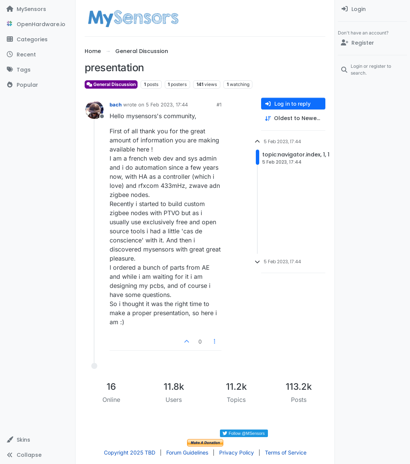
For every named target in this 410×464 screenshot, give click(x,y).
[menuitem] (372, 9)
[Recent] (37, 54)
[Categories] (37, 39)
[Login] (372, 9)
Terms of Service (285, 452)
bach (116, 105)
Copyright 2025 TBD (129, 452)
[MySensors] (37, 9)
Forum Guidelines (187, 452)
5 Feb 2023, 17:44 (167, 105)
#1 (219, 105)
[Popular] (37, 85)
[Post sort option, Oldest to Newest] (293, 118)
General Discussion (111, 84)
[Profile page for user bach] (94, 110)
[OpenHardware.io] (37, 24)
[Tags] (37, 70)
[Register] (372, 43)
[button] (37, 440)
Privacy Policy (236, 452)
